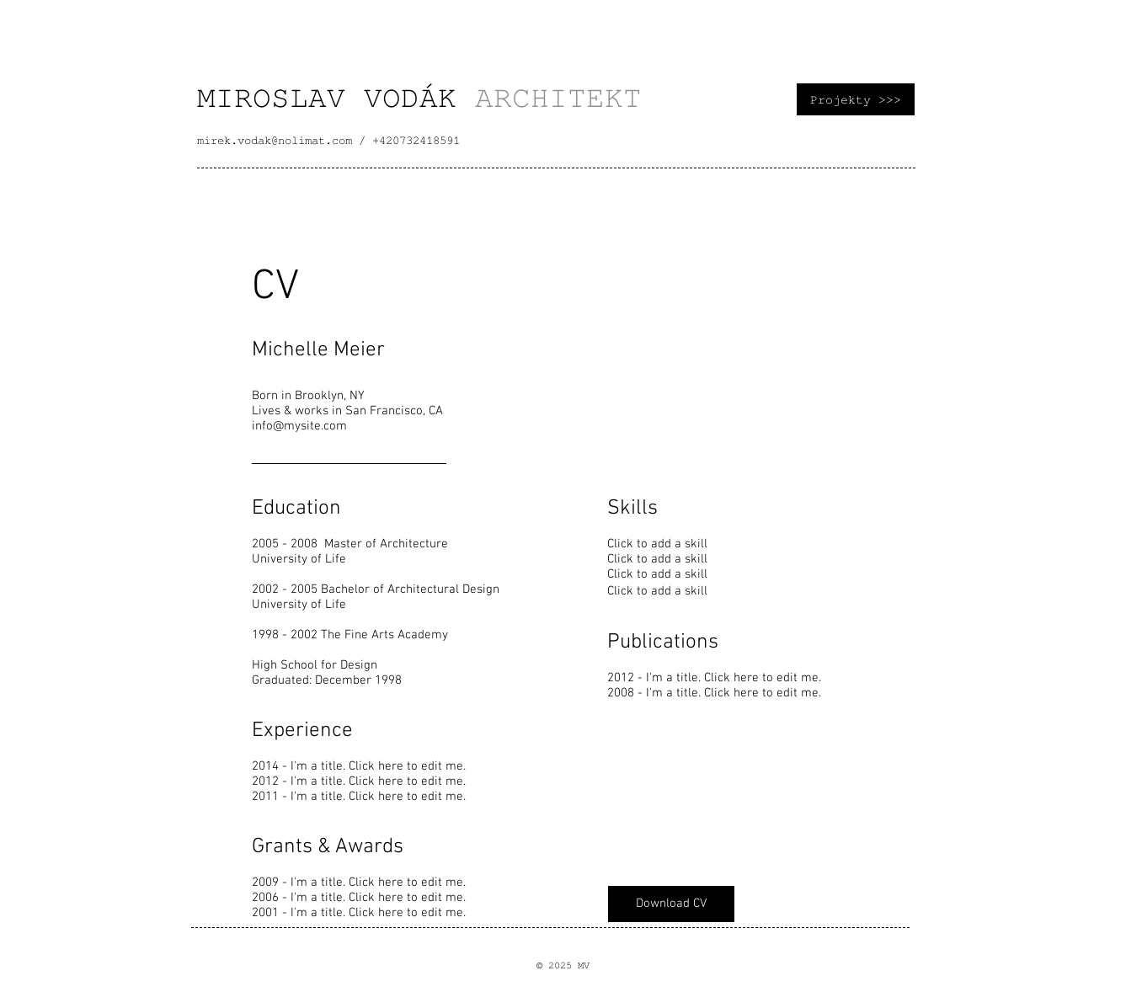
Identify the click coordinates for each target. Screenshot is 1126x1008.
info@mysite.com (299, 426)
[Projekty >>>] (855, 99)
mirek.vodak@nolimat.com (274, 141)
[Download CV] (671, 904)
